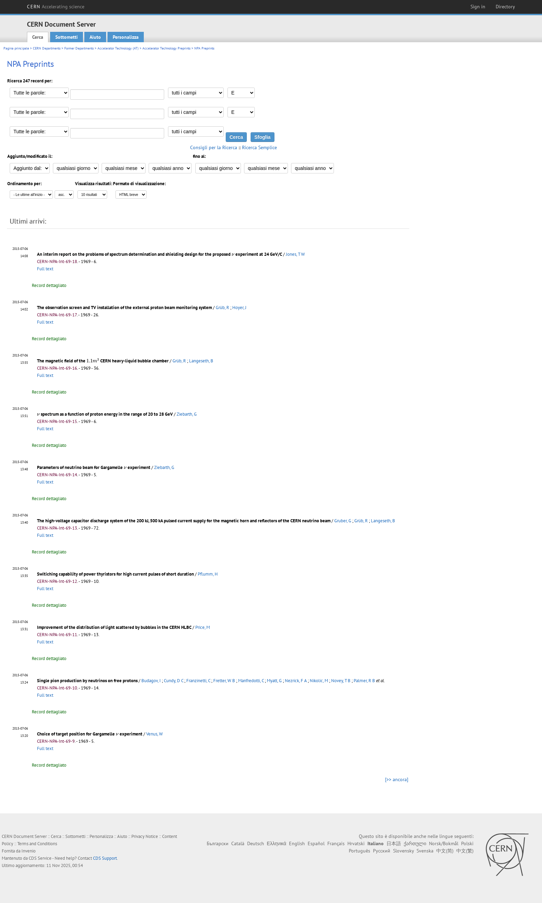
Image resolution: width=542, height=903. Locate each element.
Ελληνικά (276, 843)
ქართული (415, 843)
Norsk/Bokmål (443, 843)
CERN (55, 6)
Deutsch (255, 843)
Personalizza (126, 37)
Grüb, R (222, 307)
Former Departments (79, 48)
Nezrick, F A (296, 681)
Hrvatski (356, 843)
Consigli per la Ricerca (213, 147)
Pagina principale (16, 48)
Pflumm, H (208, 574)
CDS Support (105, 858)
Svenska (425, 851)
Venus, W (154, 734)
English (297, 843)
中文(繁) (465, 851)
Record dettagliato (49, 285)
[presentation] (233, 254)
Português (359, 851)
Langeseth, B (201, 361)
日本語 (393, 843)
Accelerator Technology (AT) (118, 48)
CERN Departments (46, 48)
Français (336, 843)
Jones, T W (295, 254)
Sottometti (66, 37)
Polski (467, 843)
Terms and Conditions (37, 844)
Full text (45, 269)
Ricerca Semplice (259, 147)
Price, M (202, 627)
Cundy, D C (173, 681)
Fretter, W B (224, 681)
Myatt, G (274, 681)
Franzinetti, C (198, 681)
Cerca (37, 37)
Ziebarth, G (187, 414)
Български (217, 843)
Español (316, 843)
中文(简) (445, 851)
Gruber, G (342, 521)
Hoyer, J (239, 307)
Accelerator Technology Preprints (166, 48)
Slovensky (403, 851)
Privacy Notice (144, 836)
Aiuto (95, 37)
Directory (505, 6)
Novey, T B (341, 681)
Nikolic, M (319, 681)
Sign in (477, 6)
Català (237, 843)
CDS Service (40, 858)
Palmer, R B (364, 681)
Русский (381, 851)
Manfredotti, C (251, 681)
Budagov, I (151, 681)
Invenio (28, 851)
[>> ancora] (396, 779)
